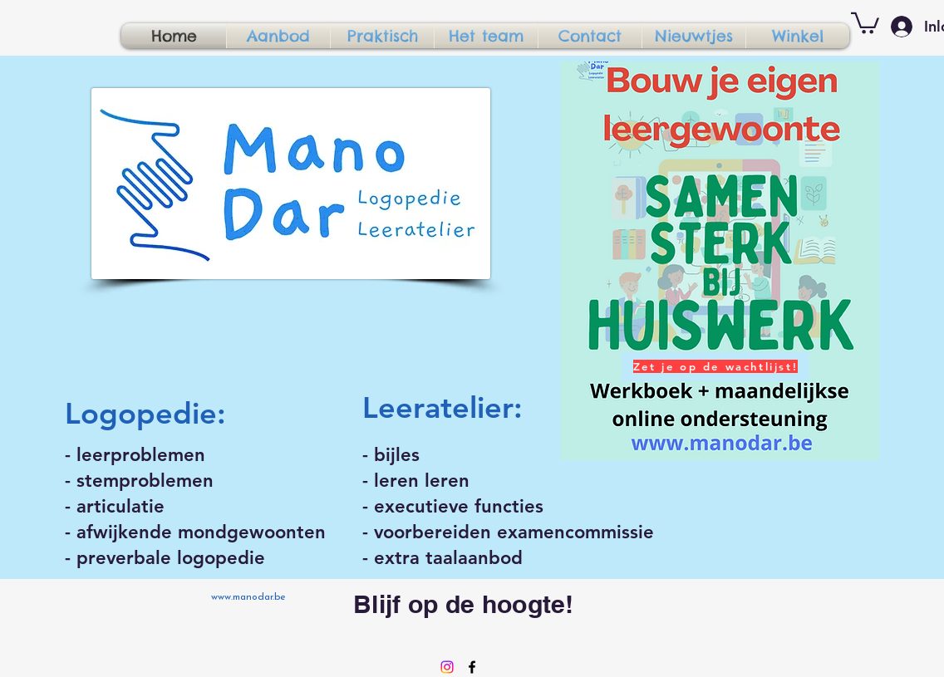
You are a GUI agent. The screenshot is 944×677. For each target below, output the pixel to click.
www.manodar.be (248, 597)
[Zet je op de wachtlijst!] (715, 366)
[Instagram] (447, 667)
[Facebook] (472, 667)
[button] (865, 22)
